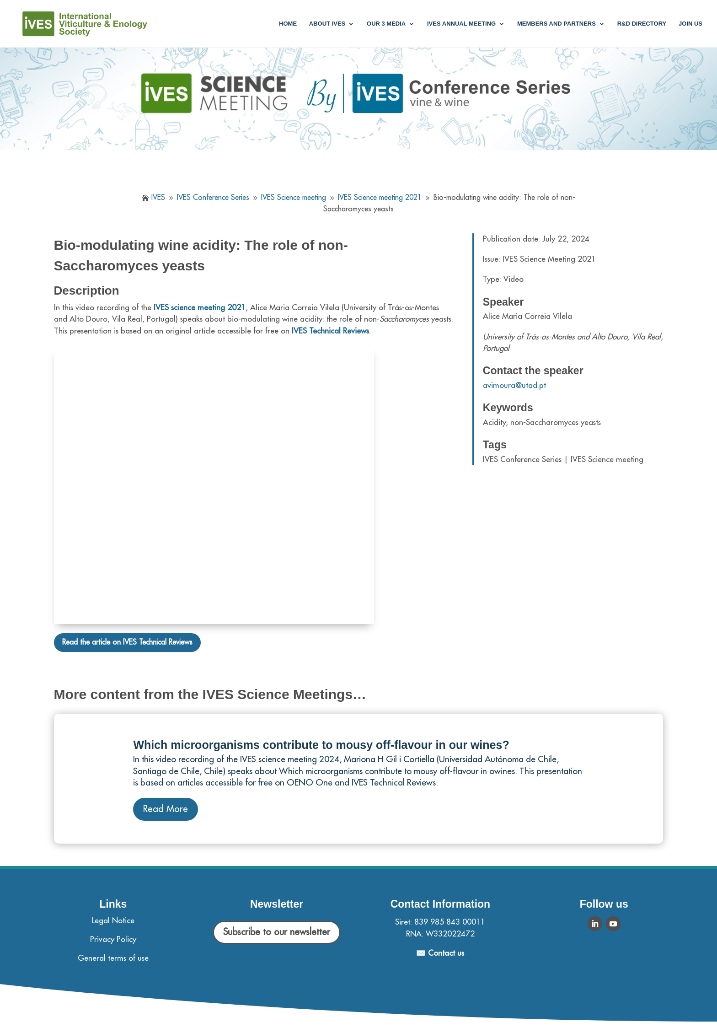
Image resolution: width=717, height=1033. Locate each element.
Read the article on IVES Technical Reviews (127, 642)
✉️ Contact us (440, 953)
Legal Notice (113, 921)
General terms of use (113, 958)
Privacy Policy (113, 939)
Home (288, 24)
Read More (165, 809)
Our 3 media (386, 24)
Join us (690, 24)
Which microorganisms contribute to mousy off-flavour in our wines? (321, 744)
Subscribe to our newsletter (276, 932)
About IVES (327, 24)
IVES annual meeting (461, 24)
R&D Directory (642, 24)
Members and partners (556, 24)
